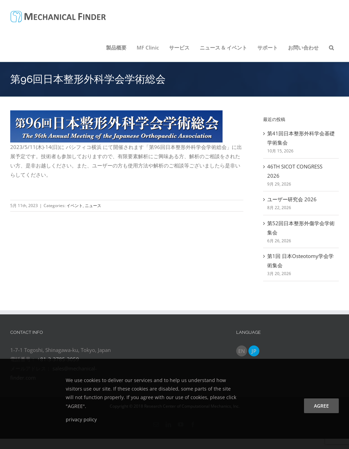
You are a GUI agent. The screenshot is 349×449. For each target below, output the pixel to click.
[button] (331, 47)
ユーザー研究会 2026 (292, 199)
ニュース (93, 205)
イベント (74, 205)
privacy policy (81, 419)
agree (321, 406)
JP (254, 351)
